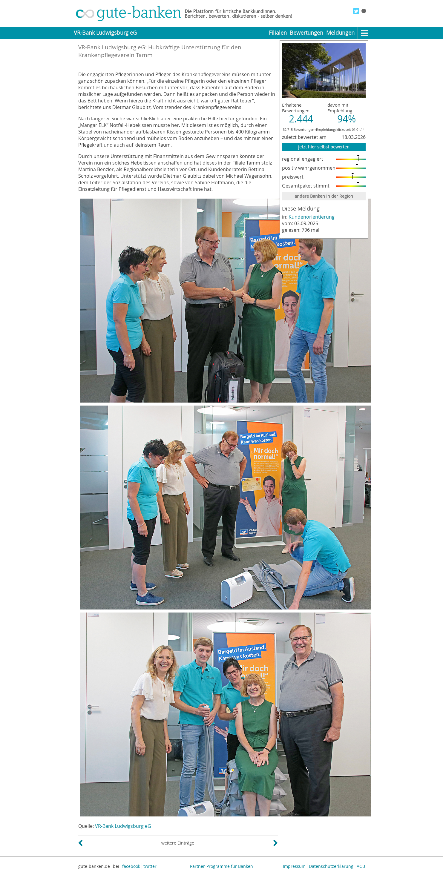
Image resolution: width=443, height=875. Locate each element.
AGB (361, 866)
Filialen (278, 32)
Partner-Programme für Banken (221, 866)
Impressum (294, 866)
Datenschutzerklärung (331, 866)
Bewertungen (306, 32)
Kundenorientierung (312, 217)
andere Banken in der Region (324, 196)
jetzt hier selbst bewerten (324, 147)
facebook (131, 866)
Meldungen (340, 32)
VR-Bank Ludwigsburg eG (123, 826)
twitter (150, 866)
